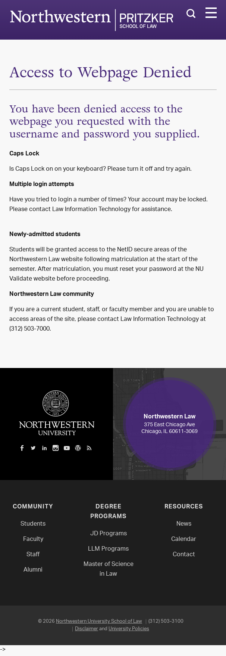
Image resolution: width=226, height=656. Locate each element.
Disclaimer (86, 628)
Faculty (33, 539)
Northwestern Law (91, 20)
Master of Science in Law (109, 569)
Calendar (183, 539)
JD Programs (108, 534)
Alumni (33, 570)
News (183, 524)
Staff (33, 555)
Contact (184, 555)
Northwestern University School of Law (99, 621)
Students (33, 524)
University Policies (129, 628)
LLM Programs (108, 549)
